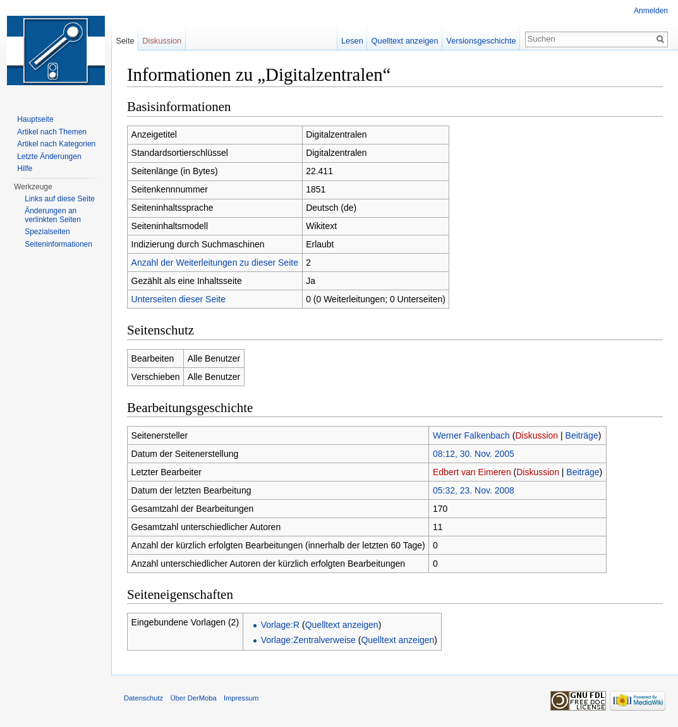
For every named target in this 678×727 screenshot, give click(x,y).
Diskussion (536, 435)
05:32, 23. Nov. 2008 (473, 490)
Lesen (352, 40)
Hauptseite (35, 119)
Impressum (241, 698)
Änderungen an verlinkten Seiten (53, 215)
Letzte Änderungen (49, 156)
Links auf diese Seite (60, 198)
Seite (125, 40)
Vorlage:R (280, 625)
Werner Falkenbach (471, 435)
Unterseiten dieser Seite (178, 299)
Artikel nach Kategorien (56, 143)
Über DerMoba (193, 698)
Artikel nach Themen (52, 131)
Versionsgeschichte (481, 40)
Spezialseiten (47, 231)
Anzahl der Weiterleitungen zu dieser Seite (214, 262)
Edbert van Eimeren (472, 472)
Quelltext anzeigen (341, 625)
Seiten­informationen (58, 244)
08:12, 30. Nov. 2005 (473, 454)
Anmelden (651, 10)
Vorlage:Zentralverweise (308, 640)
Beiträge (582, 435)
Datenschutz (143, 698)
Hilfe (24, 168)
